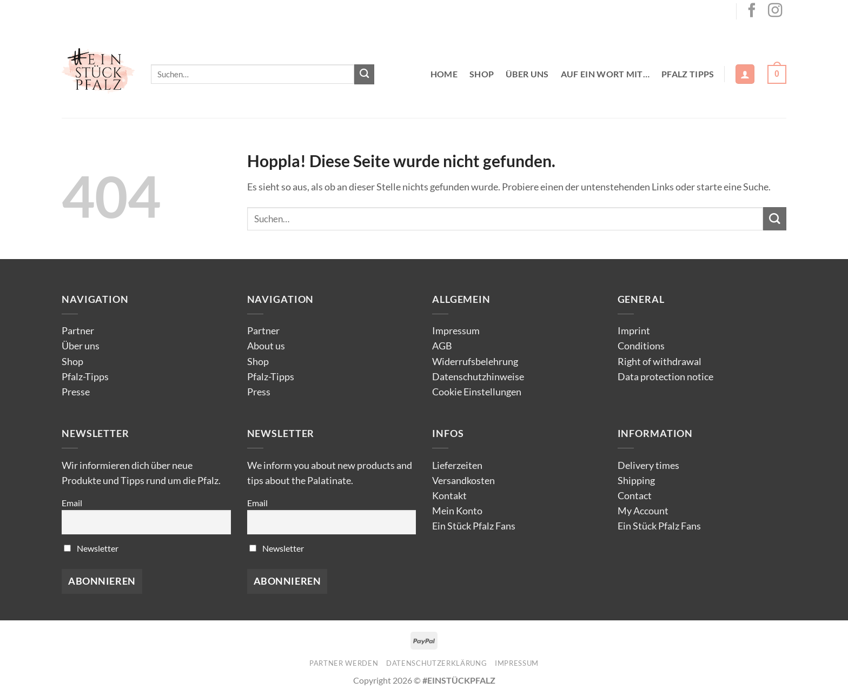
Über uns (527, 74)
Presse (76, 392)
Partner (78, 330)
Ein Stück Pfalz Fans (473, 526)
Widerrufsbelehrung (475, 361)
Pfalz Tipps (687, 74)
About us (266, 346)
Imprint (634, 330)
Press (258, 392)
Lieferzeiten (457, 465)
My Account (643, 511)
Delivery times (648, 465)
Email (72, 503)
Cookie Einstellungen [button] (476, 392)
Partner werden (343, 663)
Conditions (641, 346)
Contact (635, 495)
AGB (442, 346)
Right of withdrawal (659, 361)
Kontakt (449, 495)
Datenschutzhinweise (478, 376)
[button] (745, 74)
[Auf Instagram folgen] (775, 11)
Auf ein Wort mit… (605, 74)
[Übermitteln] (364, 74)
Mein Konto (457, 511)
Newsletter (91, 548)
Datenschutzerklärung (436, 663)
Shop (481, 74)
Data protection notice (665, 376)
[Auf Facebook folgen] (752, 11)
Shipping (636, 480)
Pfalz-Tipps (85, 376)
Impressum (456, 330)
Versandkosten (463, 480)
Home (444, 74)
